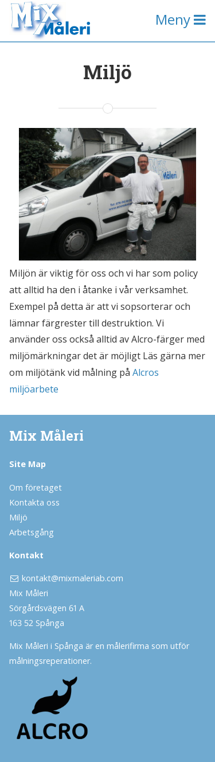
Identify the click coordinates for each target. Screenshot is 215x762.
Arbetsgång (31, 532)
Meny (180, 19)
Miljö (18, 517)
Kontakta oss (34, 502)
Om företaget (35, 487)
